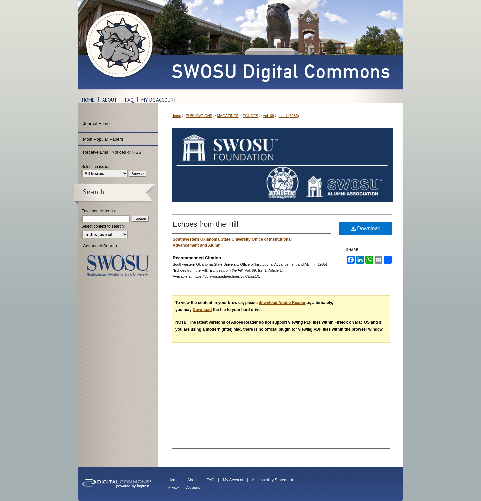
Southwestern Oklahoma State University (118, 263)
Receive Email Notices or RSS (112, 152)
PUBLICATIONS (199, 116)
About (192, 480)
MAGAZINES (228, 116)
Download (366, 228)
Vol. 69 (268, 116)
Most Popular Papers (103, 139)
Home (176, 116)
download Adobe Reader (282, 302)
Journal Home (96, 123)
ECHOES (250, 116)
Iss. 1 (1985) (289, 116)
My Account (233, 480)
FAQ (210, 480)
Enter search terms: (98, 211)
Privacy (173, 487)
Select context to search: (103, 226)
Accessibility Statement (272, 480)
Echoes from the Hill (205, 224)
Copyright (192, 487)
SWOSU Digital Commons (280, 44)
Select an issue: (95, 166)
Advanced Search (100, 245)
